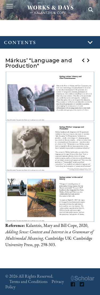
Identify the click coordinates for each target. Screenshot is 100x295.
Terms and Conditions (28, 281)
